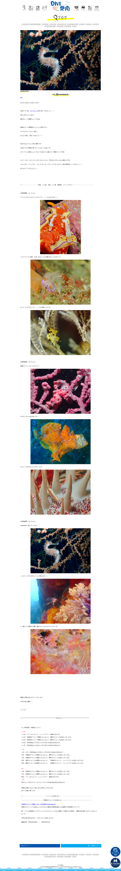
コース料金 (76, 10)
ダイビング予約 (115, 851)
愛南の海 (31, 10)
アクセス (83, 10)
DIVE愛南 (60, 5)
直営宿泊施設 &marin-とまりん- (115, 862)
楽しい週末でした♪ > (94, 845)
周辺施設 (90, 10)
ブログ (24, 10)
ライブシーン (34, 111)
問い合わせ (96, 10)
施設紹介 (38, 10)
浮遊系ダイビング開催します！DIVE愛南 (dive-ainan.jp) (38, 804)
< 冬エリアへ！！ (25, 845)
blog (21, 97)
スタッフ (45, 10)
